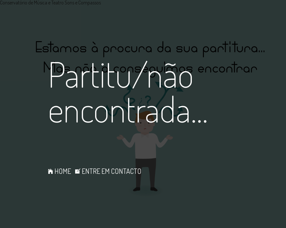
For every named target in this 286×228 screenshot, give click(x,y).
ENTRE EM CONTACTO (108, 171)
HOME (59, 171)
